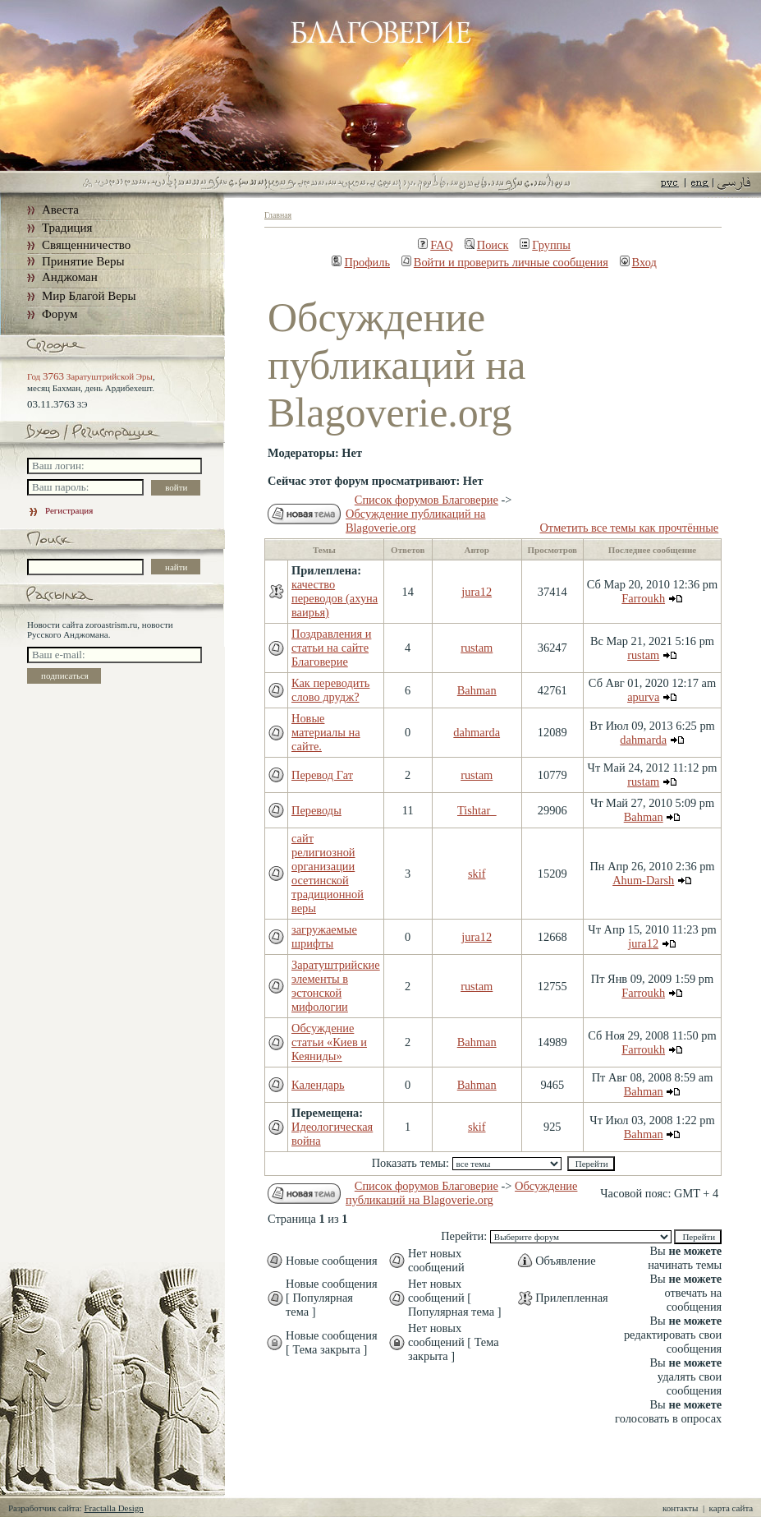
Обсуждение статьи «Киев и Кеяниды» (329, 1042)
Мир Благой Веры (88, 295)
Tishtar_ (476, 810)
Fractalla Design (113, 1508)
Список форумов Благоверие (426, 499)
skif (477, 873)
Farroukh (643, 598)
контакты (680, 1508)
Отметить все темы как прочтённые (628, 527)
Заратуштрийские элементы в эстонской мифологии (335, 985)
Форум (59, 313)
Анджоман (70, 277)
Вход (638, 262)
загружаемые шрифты (324, 936)
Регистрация (60, 510)
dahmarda (476, 732)
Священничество (86, 244)
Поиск (487, 244)
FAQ (435, 244)
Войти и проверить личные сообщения (504, 262)
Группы (545, 244)
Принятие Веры (83, 261)
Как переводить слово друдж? (330, 689)
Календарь (318, 1084)
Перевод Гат (322, 775)
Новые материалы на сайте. (325, 732)
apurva (643, 696)
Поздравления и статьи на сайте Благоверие (331, 647)
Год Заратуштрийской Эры (90, 376)
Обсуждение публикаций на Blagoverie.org (415, 520)
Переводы (316, 810)
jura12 (476, 591)
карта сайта (731, 1508)
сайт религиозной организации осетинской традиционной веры (327, 873)
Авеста (60, 209)
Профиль (361, 262)
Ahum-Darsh (643, 880)
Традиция (67, 227)
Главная (277, 214)
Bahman (477, 690)
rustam (477, 647)
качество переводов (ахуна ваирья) (334, 598)
